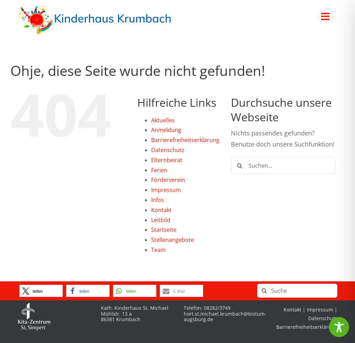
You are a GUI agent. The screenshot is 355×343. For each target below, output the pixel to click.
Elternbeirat (166, 160)
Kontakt (161, 210)
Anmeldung (166, 130)
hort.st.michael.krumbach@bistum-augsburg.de (225, 316)
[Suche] (239, 165)
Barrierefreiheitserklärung (185, 140)
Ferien (159, 170)
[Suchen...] (283, 165)
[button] (41, 291)
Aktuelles (163, 120)
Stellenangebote (172, 240)
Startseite (163, 230)
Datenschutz (167, 150)
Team (158, 250)
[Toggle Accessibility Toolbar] (339, 327)
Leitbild (160, 220)
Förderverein (168, 180)
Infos (157, 200)
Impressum (166, 190)
